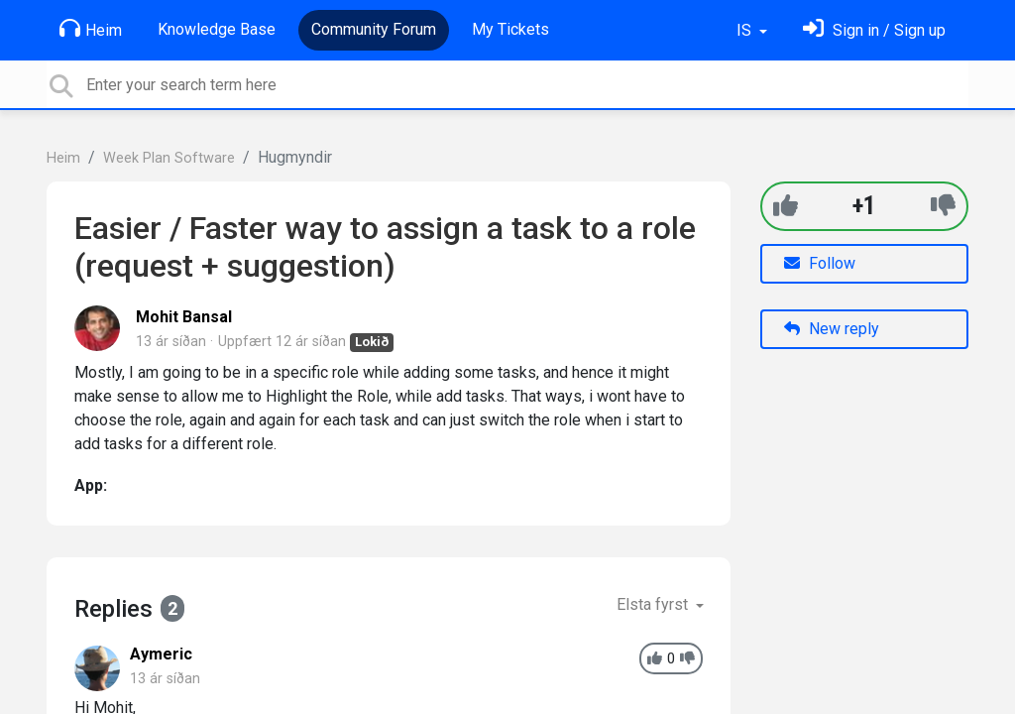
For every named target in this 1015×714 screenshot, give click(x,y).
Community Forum (373, 29)
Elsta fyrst (654, 604)
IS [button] (745, 30)
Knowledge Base (217, 29)
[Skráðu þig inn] (874, 30)
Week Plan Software (169, 158)
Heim (90, 29)
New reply (831, 328)
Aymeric (161, 654)
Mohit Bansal (184, 316)
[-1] (943, 205)
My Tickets (510, 29)
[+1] (785, 205)
